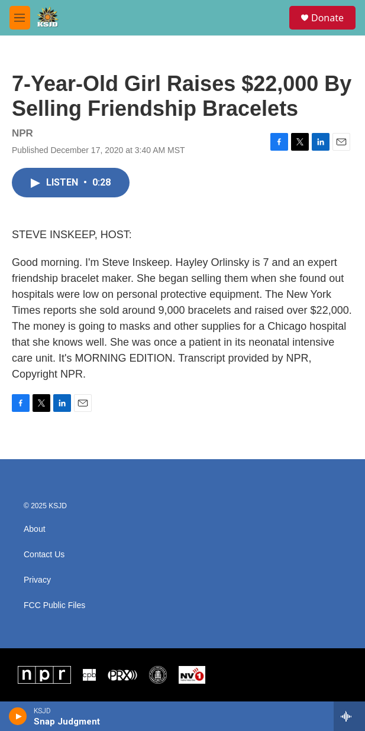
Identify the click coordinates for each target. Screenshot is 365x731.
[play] (18, 716)
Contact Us (44, 554)
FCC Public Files (54, 605)
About (35, 529)
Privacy (37, 580)
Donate (327, 17)
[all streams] (349, 716)
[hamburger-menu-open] (19, 18)
